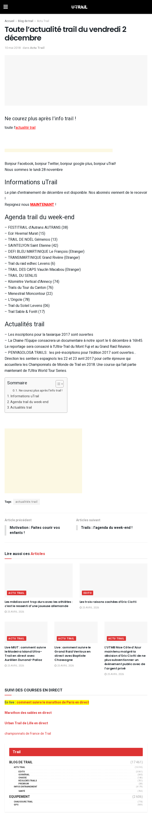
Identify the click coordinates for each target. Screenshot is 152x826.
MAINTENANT (42, 204)
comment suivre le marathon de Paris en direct (53, 702)
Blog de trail (25, 21)
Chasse (22, 778)
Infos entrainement (25, 787)
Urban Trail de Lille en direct (26, 723)
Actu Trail (43, 21)
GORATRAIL (24, 775)
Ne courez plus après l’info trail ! (41, 390)
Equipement (19, 797)
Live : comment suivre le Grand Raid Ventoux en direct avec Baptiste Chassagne (72, 654)
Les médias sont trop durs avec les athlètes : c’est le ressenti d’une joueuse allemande (38, 604)
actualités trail (26, 502)
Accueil (9, 21)
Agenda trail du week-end (29, 402)
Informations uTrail (24, 396)
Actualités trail (21, 407)
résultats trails (27, 781)
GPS (16, 805)
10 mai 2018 (13, 48)
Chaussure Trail (23, 802)
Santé (21, 791)
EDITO (87, 593)
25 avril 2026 (14, 612)
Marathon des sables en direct (28, 713)
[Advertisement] (59, 151)
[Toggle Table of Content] (57, 384)
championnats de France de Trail (28, 733)
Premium (23, 784)
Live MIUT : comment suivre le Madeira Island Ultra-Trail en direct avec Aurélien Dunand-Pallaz (25, 654)
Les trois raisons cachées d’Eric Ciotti (108, 602)
